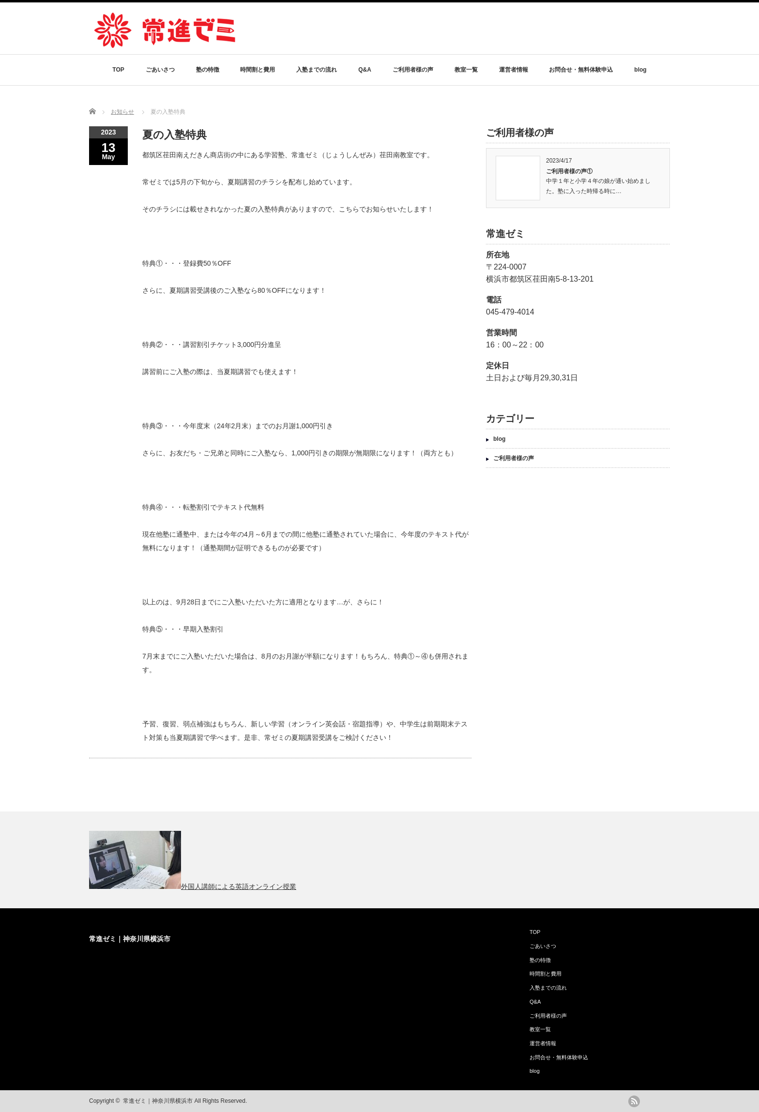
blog (640, 69)
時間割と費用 (257, 69)
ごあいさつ (160, 69)
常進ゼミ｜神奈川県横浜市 (129, 939)
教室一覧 (466, 69)
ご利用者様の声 (413, 69)
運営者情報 (513, 69)
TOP (118, 69)
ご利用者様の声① (569, 171)
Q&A (364, 69)
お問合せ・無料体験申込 (581, 69)
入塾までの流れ (316, 69)
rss (634, 1101)
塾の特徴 (207, 69)
